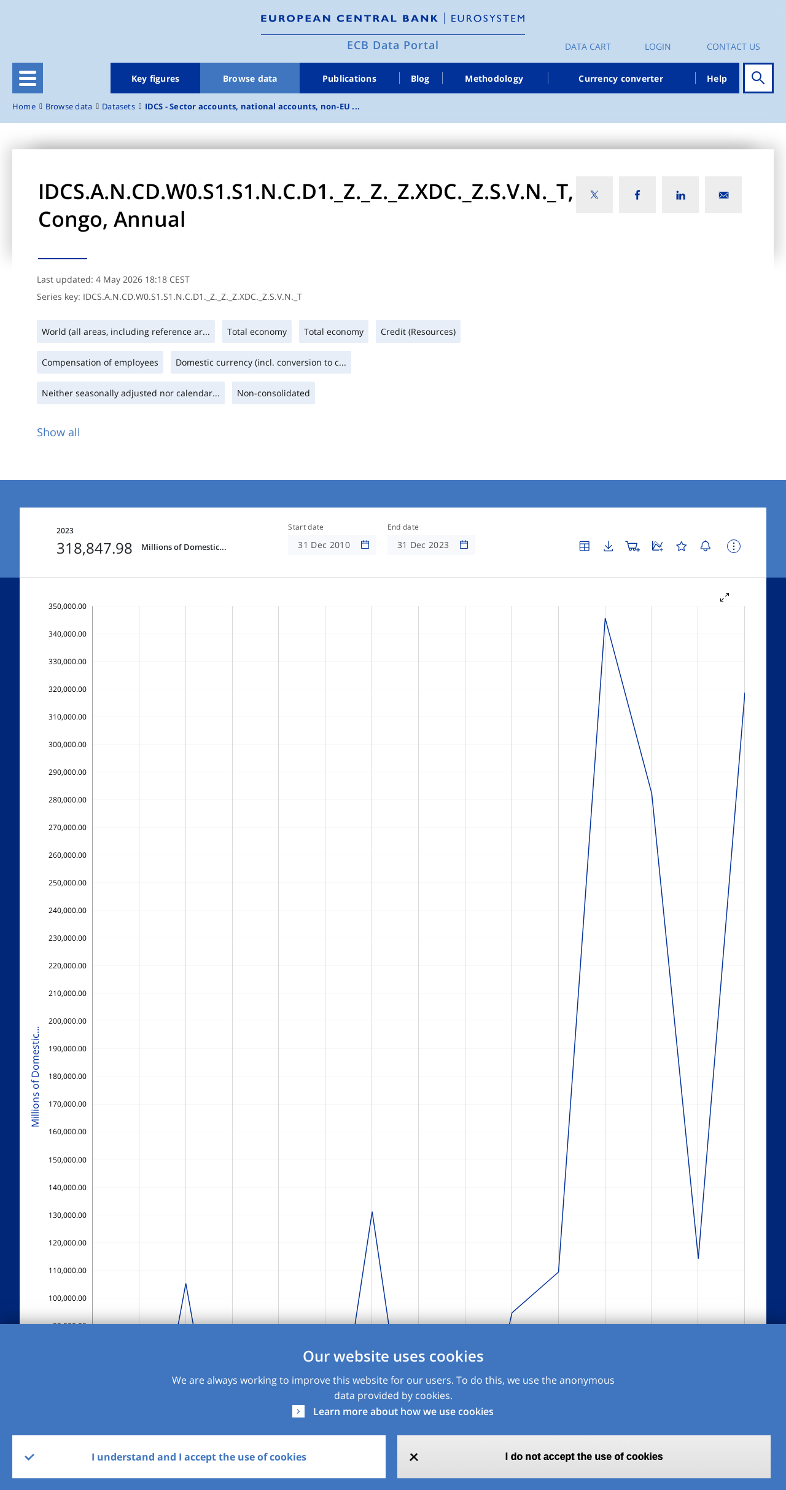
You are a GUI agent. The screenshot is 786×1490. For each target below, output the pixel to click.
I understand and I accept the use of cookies (198, 1457)
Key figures (155, 78)
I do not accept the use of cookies (584, 1456)
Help (717, 78)
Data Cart (588, 46)
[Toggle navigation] (27, 78)
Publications (349, 78)
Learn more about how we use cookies (403, 1411)
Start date (306, 527)
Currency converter (620, 78)
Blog (420, 78)
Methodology (494, 78)
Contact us (733, 46)
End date (403, 527)
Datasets (118, 106)
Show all (58, 432)
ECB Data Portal (393, 44)
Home (24, 106)
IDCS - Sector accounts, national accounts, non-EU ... (252, 106)
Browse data (250, 78)
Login (658, 46)
